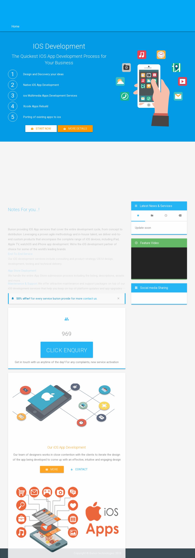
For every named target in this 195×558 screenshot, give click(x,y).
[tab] (138, 356)
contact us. (90, 438)
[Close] (119, 438)
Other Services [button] (104, 26)
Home (15, 26)
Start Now (41, 128)
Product (78, 26)
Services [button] (57, 26)
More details (75, 128)
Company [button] (34, 26)
